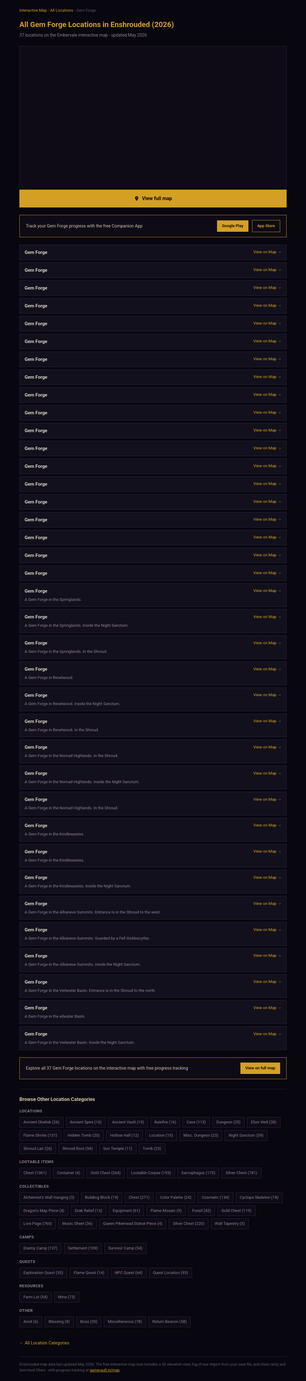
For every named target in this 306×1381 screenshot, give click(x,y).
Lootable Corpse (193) (151, 1172)
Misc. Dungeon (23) (200, 1135)
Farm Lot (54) (35, 1297)
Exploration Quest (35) (43, 1272)
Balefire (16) (165, 1122)
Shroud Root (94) (77, 1148)
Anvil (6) (30, 1321)
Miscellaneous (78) (125, 1321)
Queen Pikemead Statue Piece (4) (133, 1223)
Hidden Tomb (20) (84, 1135)
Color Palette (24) (175, 1197)
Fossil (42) (201, 1210)
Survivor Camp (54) (125, 1248)
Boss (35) (89, 1321)
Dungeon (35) (228, 1122)
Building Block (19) (102, 1197)
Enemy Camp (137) (40, 1248)
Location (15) (161, 1135)
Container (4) (68, 1172)
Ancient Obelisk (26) (41, 1122)
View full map (153, 198)
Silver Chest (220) (188, 1223)
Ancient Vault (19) (128, 1122)
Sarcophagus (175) (198, 1172)
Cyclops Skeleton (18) (259, 1197)
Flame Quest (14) (89, 1272)
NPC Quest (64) (129, 1272)
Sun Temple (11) (117, 1148)
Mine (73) (66, 1297)
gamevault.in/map (104, 1370)
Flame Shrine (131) (40, 1135)
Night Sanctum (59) (246, 1135)
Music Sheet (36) (77, 1223)
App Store (266, 225)
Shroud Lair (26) (37, 1148)
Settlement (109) (83, 1248)
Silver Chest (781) (241, 1172)
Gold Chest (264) (106, 1172)
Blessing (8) (59, 1321)
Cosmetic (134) (215, 1197)
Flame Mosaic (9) (166, 1210)
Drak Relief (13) (88, 1210)
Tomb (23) (152, 1148)
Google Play (233, 225)
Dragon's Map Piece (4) (43, 1210)
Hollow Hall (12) (124, 1135)
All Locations (61, 10)
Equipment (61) (126, 1210)
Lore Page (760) (37, 1223)
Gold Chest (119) (236, 1210)
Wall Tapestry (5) (230, 1223)
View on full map (260, 1068)
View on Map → (267, 252)
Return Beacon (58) (169, 1321)
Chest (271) (139, 1197)
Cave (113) (196, 1122)
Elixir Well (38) (263, 1122)
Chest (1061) (34, 1172)
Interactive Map (33, 10)
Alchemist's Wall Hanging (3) (48, 1197)
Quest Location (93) (170, 1272)
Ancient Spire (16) (86, 1122)
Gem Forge (36, 617)
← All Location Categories (44, 1342)
